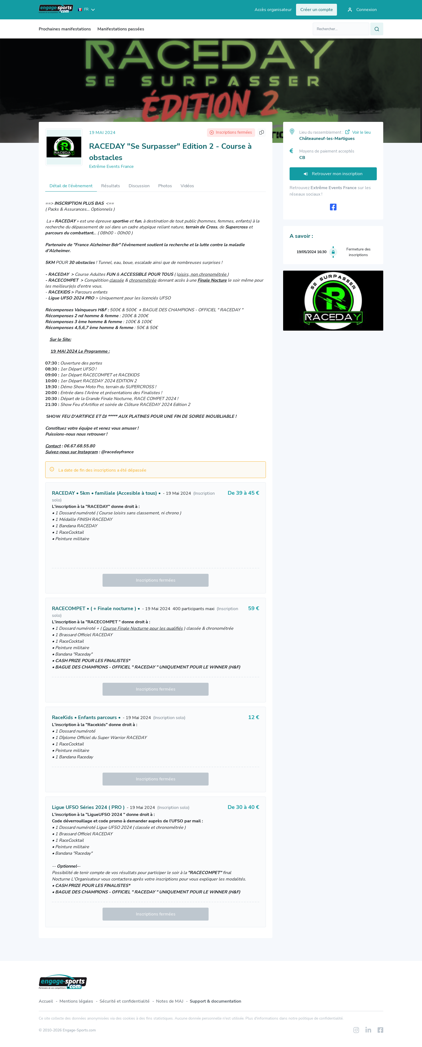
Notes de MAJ (169, 1001)
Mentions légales (76, 1001)
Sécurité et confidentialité (125, 1001)
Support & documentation (215, 1001)
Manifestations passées (120, 29)
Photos (165, 186)
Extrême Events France (111, 166)
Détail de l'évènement (71, 186)
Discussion (139, 186)
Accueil (46, 1001)
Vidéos (187, 186)
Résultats (110, 186)
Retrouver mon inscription (333, 174)
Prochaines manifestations (65, 29)
